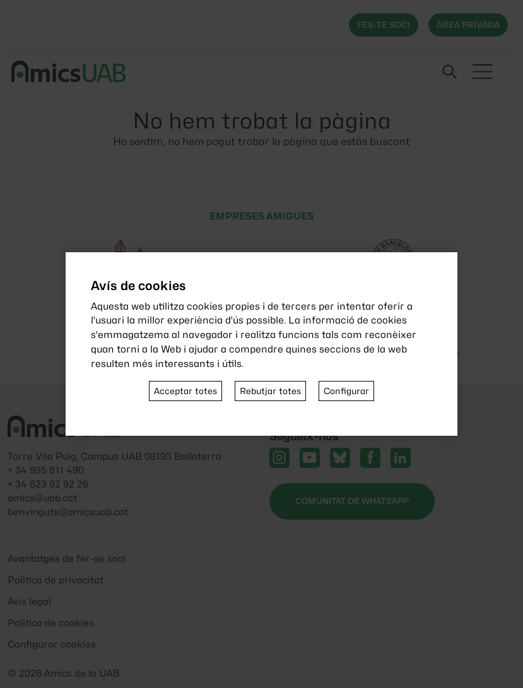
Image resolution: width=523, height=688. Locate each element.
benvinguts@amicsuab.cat (68, 512)
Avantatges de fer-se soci (67, 558)
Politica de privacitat (55, 580)
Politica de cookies (51, 623)
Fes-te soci (383, 25)
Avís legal (29, 601)
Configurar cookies (52, 644)
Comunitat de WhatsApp (352, 501)
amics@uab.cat (42, 498)
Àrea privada (468, 25)
